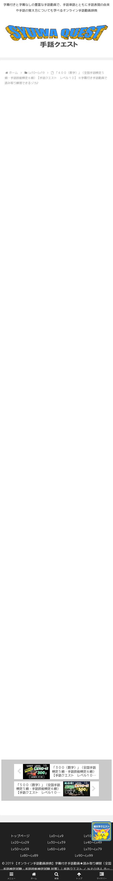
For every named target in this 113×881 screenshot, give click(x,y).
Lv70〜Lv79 (93, 849)
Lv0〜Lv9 (56, 836)
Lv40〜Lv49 (93, 842)
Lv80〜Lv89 (29, 855)
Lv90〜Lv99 (84, 855)
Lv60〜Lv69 (56, 849)
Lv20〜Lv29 (20, 842)
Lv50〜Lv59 (20, 849)
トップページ (20, 836)
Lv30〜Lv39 (56, 842)
